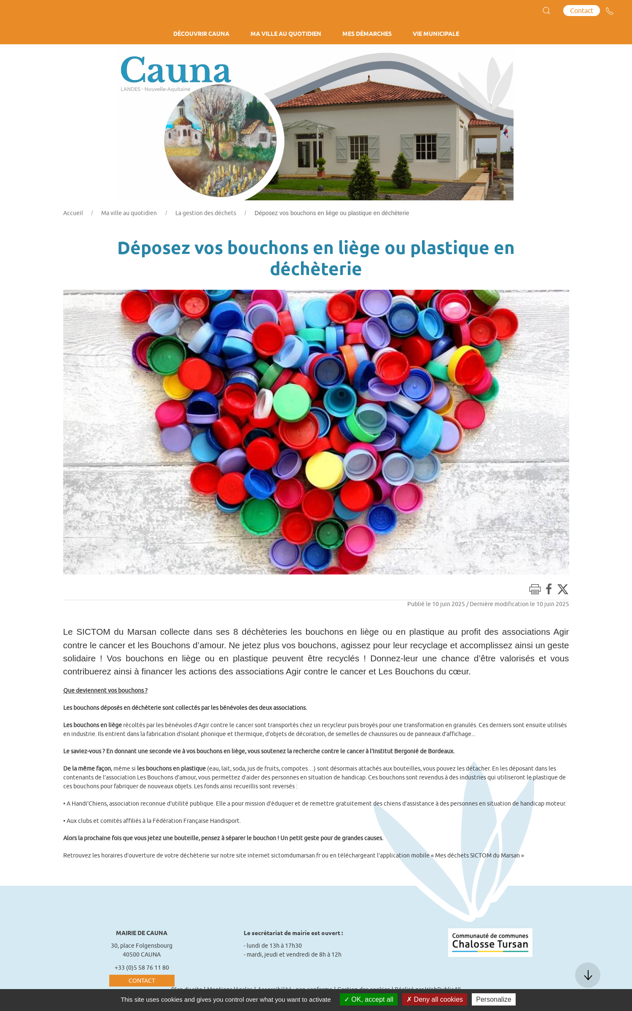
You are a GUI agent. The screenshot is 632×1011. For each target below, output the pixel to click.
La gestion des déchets (205, 213)
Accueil (73, 213)
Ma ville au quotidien (129, 213)
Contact (581, 10)
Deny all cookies (434, 999)
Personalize (493, 999)
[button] (546, 10)
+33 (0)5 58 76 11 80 (142, 967)
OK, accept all (368, 999)
